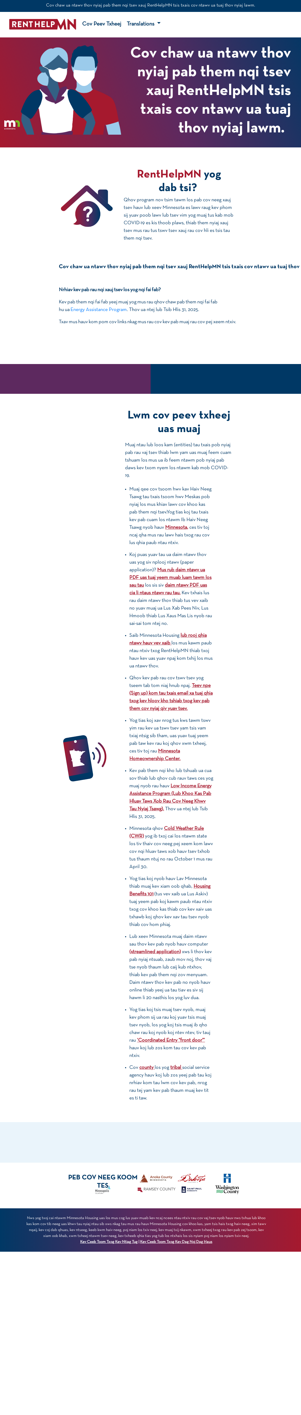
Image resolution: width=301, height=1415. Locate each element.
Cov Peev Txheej (101, 24)
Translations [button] (141, 24)
